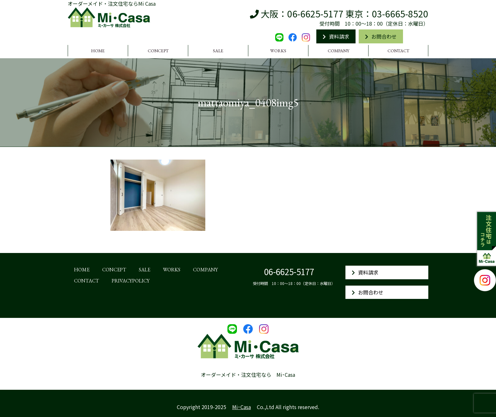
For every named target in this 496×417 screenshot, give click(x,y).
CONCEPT (158, 51)
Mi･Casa (241, 407)
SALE (218, 51)
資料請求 (336, 36)
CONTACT (398, 51)
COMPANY (338, 51)
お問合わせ (381, 36)
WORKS (278, 51)
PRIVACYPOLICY (131, 280)
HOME (98, 51)
